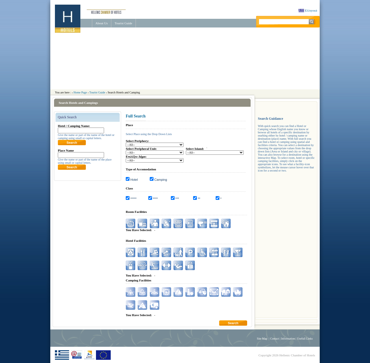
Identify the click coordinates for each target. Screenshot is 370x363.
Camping (160, 179)
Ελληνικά (307, 10)
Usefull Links (305, 338)
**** (155, 198)
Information (288, 338)
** (199, 198)
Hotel (134, 179)
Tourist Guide (123, 23)
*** (177, 198)
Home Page (80, 92)
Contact (274, 338)
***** (133, 198)
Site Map (262, 338)
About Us (101, 23)
